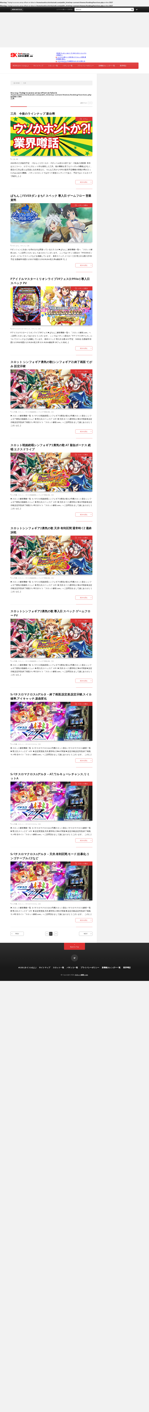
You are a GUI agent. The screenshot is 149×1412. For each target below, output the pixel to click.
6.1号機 (14, 744)
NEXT (86, 934)
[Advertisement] (74, 30)
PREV (17, 934)
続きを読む (84, 182)
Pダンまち (15, 245)
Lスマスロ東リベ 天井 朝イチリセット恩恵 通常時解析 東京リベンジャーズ (83, 9)
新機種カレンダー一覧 (107, 66)
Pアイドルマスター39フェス (21, 328)
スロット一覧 (53, 66)
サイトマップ (38, 66)
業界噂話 (123, 66)
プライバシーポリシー (85, 66)
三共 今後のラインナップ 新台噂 (32, 113)
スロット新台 (83, 371)
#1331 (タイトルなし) (21, 66)
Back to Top (74, 947)
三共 (13, 159)
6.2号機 (14, 412)
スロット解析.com (81, 975)
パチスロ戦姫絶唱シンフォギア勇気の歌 (37, 412)
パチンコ (22, 245)
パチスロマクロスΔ (31, 744)
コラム (85, 119)
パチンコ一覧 (68, 66)
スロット (21, 412)
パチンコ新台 (83, 205)
